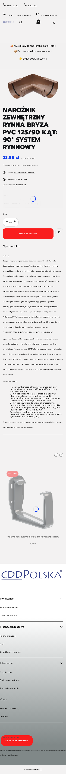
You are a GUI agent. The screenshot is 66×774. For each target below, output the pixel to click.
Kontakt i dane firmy (9, 708)
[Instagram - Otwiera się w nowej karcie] (12, 585)
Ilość (5, 214)
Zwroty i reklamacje (9, 688)
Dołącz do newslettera (16, 740)
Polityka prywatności (10, 680)
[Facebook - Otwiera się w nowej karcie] (3, 585)
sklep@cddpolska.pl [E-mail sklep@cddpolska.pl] (49, 15)
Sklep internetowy (31, 769)
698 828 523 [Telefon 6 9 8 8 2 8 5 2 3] (32, 6)
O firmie (4, 716)
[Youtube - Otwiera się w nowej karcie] (21, 585)
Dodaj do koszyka (28, 233)
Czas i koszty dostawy (10, 652)
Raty (2, 644)
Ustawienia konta (8, 615)
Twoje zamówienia (9, 607)
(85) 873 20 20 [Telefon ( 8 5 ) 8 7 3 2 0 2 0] (12, 6)
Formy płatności (8, 636)
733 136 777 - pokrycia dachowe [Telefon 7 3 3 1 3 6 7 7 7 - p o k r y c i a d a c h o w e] (19, 15)
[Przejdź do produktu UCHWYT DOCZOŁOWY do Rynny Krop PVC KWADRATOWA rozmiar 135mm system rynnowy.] (33, 501)
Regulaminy (6, 672)
